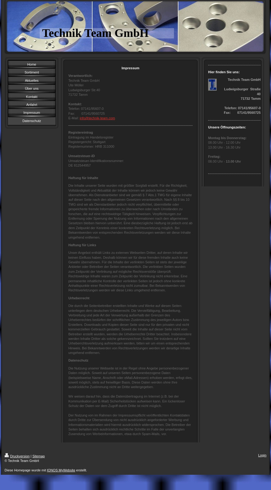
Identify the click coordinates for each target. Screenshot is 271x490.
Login (262, 455)
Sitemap (38, 456)
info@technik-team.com (97, 118)
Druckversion (17, 456)
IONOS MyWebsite (61, 470)
